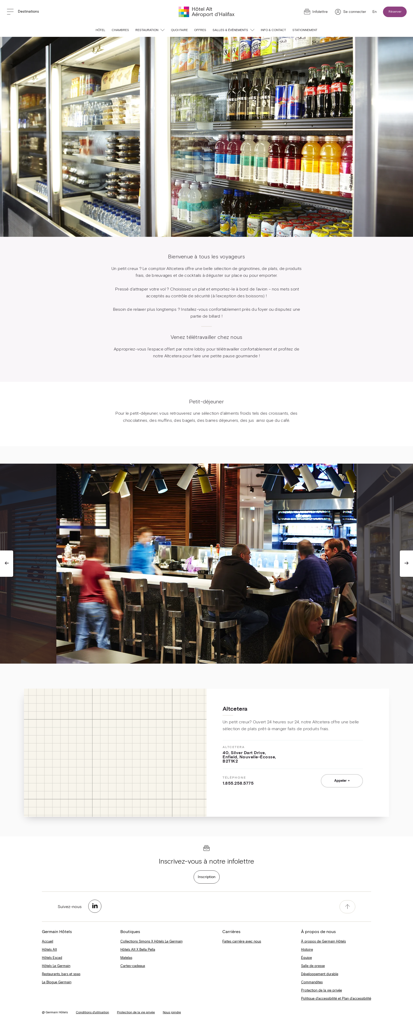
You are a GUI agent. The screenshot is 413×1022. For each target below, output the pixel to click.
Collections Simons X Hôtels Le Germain (151, 941)
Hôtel (100, 30)
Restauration (150, 30)
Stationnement (304, 30)
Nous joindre (172, 1012)
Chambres (120, 30)
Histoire (307, 949)
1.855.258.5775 (238, 783)
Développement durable (319, 974)
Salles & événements (233, 30)
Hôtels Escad (52, 958)
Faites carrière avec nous (241, 941)
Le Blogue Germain (56, 982)
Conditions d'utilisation (92, 1012)
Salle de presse (313, 966)
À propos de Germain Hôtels (323, 941)
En (374, 12)
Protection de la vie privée (321, 990)
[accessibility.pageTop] (347, 906)
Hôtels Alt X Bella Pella (137, 949)
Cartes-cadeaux (132, 966)
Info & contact (273, 30)
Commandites (312, 982)
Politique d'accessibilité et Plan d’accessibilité (336, 998)
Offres (200, 30)
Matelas (126, 958)
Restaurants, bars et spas (61, 974)
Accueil (47, 941)
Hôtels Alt (49, 949)
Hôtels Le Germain (56, 966)
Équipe (306, 958)
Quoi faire (179, 30)
